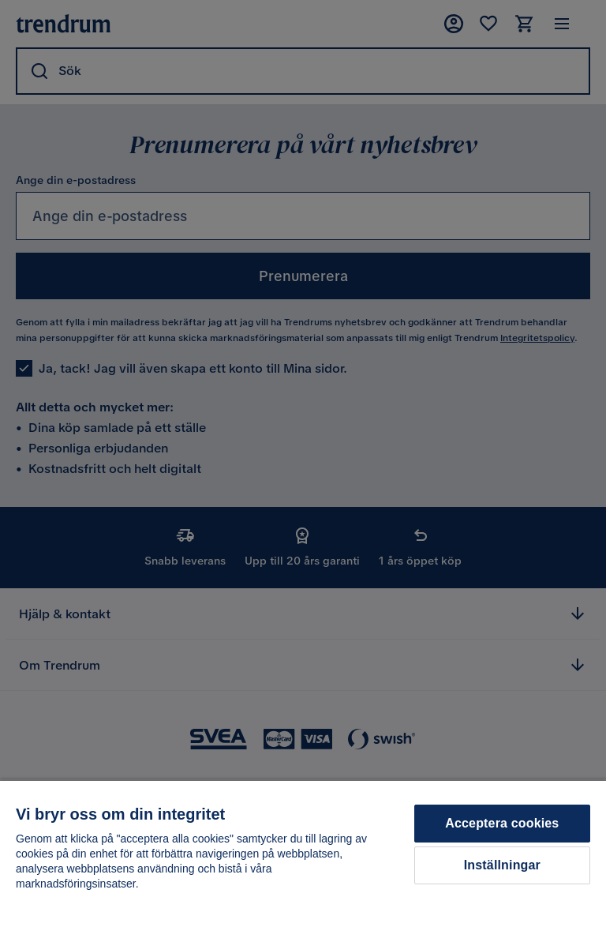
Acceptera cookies (502, 823)
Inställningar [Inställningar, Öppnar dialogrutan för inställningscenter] (502, 865)
